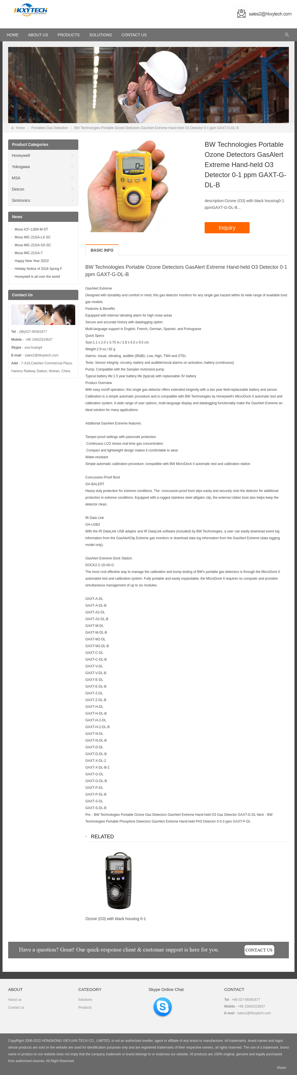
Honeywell (21, 155)
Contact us (16, 1007)
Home (20, 128)
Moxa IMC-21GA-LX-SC (33, 237)
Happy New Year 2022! (32, 261)
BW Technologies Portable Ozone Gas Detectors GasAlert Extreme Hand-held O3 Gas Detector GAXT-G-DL (175, 815)
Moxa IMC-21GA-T (29, 253)
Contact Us (134, 35)
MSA (16, 178)
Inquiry (227, 228)
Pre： (89, 815)
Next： (262, 815)
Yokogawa (21, 166)
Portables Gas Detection (49, 128)
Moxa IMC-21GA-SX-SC (33, 245)
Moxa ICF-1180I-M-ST (31, 229)
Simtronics (21, 200)
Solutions (100, 35)
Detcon (18, 189)
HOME (13, 35)
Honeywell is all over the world (37, 277)
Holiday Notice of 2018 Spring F (38, 269)
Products (69, 35)
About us (14, 1000)
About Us (38, 35)
